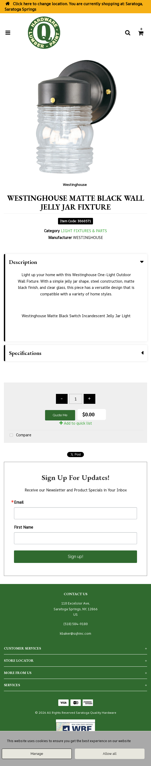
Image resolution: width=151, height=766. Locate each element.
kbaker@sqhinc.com (75, 633)
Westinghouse (75, 184)
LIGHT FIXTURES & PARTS (84, 230)
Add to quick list (75, 423)
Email (19, 502)
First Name (23, 527)
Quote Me (60, 415)
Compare (19, 435)
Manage (37, 754)
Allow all (110, 754)
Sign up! (75, 556)
